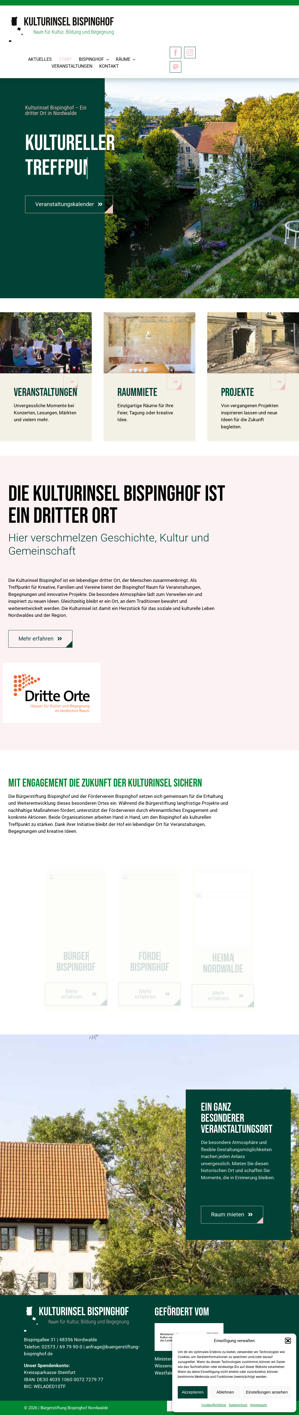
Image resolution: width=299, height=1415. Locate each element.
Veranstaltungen (45, 392)
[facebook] (175, 52)
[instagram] (190, 52)
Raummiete (137, 392)
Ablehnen (225, 1392)
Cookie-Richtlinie (213, 1405)
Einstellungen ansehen (267, 1392)
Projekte (237, 392)
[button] (288, 1340)
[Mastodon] (175, 67)
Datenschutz (238, 1405)
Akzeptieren (192, 1392)
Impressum (258, 1405)
